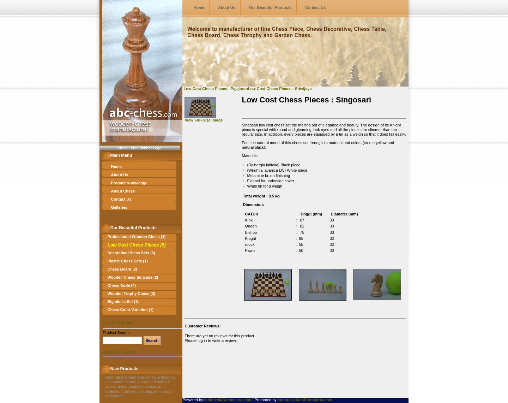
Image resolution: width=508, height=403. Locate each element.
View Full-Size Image (204, 118)
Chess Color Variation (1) (130, 310)
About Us (226, 7)
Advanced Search (119, 352)
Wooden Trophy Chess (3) (131, 293)
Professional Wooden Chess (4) (136, 237)
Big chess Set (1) (123, 302)
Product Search (116, 333)
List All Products (118, 322)
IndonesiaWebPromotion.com (305, 400)
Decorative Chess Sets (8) (131, 253)
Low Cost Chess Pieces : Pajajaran (215, 89)
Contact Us (315, 7)
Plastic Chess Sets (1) (127, 261)
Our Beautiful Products (270, 7)
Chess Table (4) (121, 285)
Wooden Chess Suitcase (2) (132, 277)
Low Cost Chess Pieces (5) (136, 245)
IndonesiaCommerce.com (228, 400)
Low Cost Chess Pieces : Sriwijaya (280, 89)
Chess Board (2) (122, 269)
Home (198, 7)
